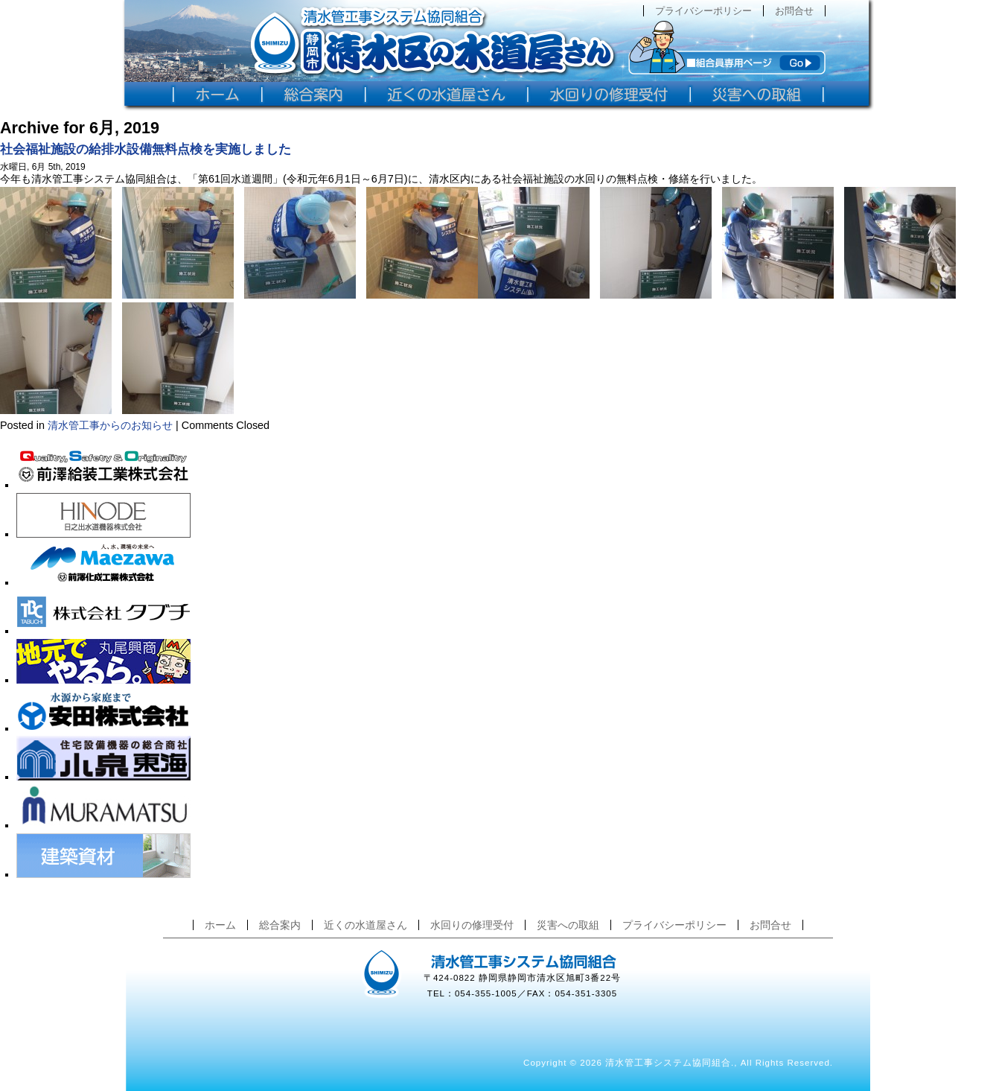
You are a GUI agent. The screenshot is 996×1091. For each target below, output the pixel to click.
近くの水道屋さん (365, 925)
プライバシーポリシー (703, 10)
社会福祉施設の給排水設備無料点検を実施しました (145, 149)
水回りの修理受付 (472, 925)
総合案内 (280, 925)
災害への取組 (568, 925)
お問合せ (794, 10)
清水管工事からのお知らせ (110, 425)
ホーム (220, 925)
